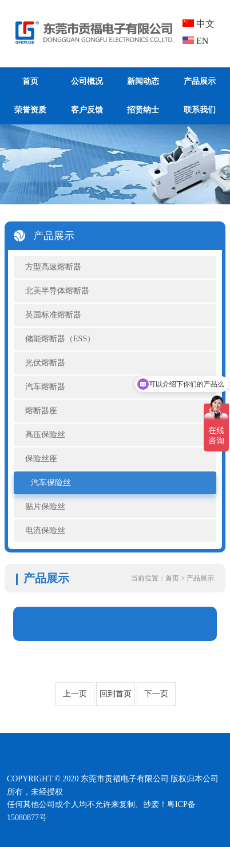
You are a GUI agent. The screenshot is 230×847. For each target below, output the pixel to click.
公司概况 (87, 81)
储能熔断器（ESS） (60, 338)
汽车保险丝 (51, 482)
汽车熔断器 (45, 386)
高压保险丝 (45, 434)
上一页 (75, 693)
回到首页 (116, 693)
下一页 (156, 693)
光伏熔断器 (45, 362)
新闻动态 (143, 81)
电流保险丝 (45, 530)
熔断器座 (41, 410)
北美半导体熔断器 (57, 291)
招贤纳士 (143, 110)
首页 (30, 81)
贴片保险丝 (45, 506)
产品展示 (200, 81)
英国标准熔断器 (53, 314)
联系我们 (200, 110)
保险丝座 (41, 458)
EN (195, 41)
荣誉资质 (30, 110)
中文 (199, 24)
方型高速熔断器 (53, 267)
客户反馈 (87, 110)
